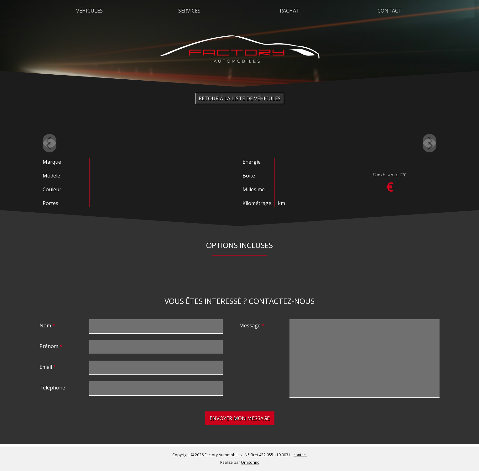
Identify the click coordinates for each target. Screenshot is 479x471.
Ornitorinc (250, 462)
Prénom (48, 346)
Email (45, 366)
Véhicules (89, 10)
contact (300, 455)
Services (189, 10)
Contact (389, 10)
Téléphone (52, 387)
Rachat (289, 10)
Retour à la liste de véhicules (240, 98)
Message (250, 325)
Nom (45, 325)
